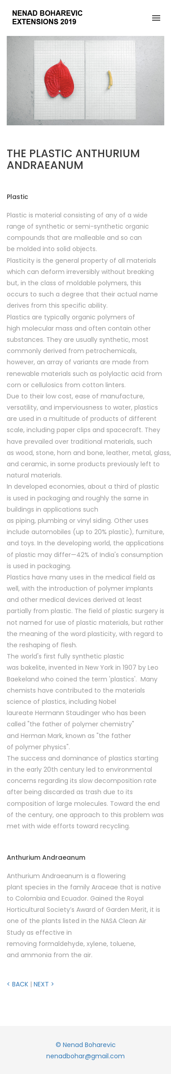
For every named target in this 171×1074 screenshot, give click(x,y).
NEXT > (44, 984)
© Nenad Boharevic (86, 1044)
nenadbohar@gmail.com (85, 1056)
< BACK (17, 984)
